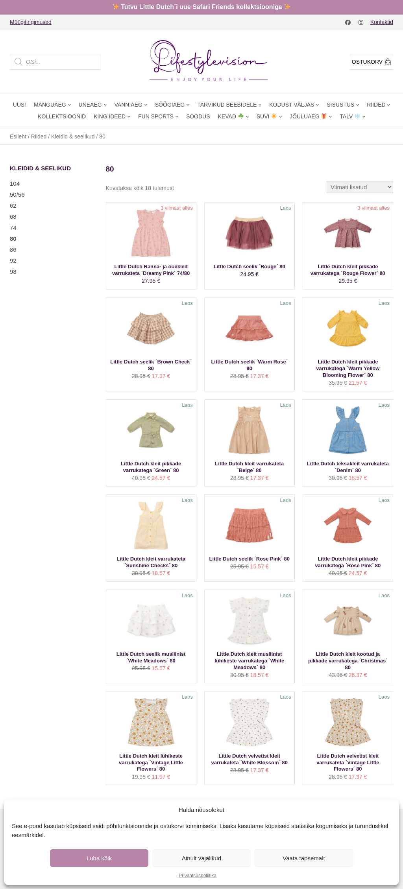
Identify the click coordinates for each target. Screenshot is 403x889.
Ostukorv (371, 61)
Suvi (267, 116)
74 (13, 227)
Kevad (231, 116)
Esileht (18, 136)
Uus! (19, 104)
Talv (350, 116)
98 (13, 271)
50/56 (17, 194)
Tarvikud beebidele (227, 104)
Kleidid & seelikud (73, 136)
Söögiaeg (170, 104)
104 (15, 183)
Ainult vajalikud (201, 858)
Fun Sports (156, 116)
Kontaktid (381, 22)
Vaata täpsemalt (304, 858)
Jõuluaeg (308, 116)
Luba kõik (99, 858)
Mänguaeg (50, 104)
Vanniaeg (128, 104)
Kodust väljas (291, 104)
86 (13, 249)
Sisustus (340, 104)
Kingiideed (110, 116)
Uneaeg (90, 104)
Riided (376, 104)
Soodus (198, 116)
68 (13, 216)
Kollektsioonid (62, 116)
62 (13, 205)
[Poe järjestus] (360, 187)
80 (13, 238)
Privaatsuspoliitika (197, 875)
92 (13, 260)
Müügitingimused (31, 22)
